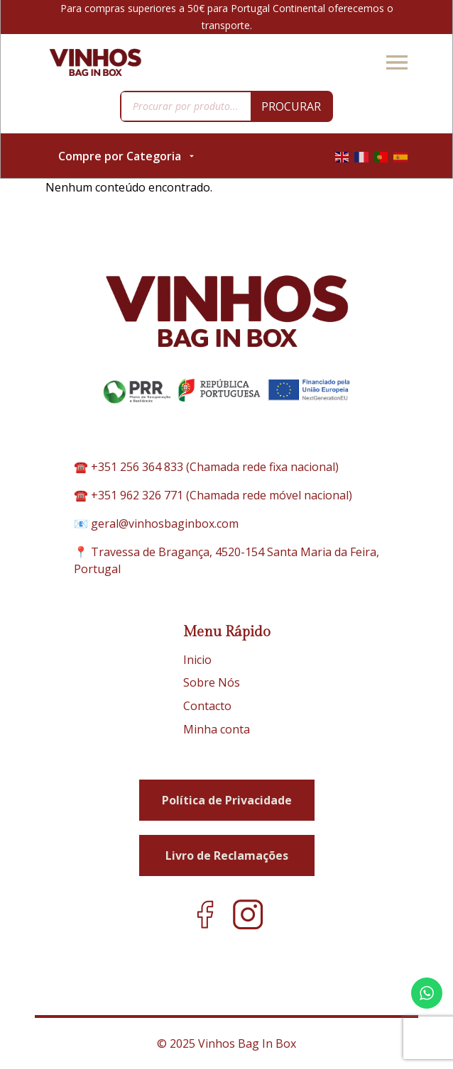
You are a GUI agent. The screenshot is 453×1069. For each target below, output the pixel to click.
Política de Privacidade (227, 800)
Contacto (207, 706)
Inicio (197, 660)
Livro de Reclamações (226, 855)
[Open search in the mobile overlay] (226, 106)
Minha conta (216, 729)
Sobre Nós (211, 682)
